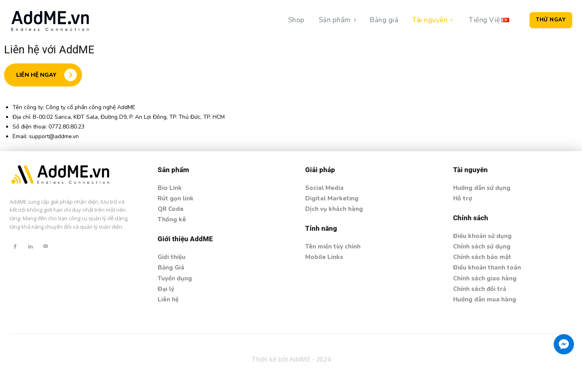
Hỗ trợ (462, 198)
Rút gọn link (176, 198)
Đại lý (166, 289)
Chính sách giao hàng (485, 278)
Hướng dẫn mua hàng (484, 299)
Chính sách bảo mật (482, 257)
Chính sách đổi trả (479, 289)
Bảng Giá (171, 267)
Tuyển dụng (175, 278)
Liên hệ (168, 299)
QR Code (170, 209)
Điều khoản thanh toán (487, 267)
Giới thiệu (172, 257)
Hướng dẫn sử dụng (481, 188)
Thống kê (172, 219)
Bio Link (170, 188)
